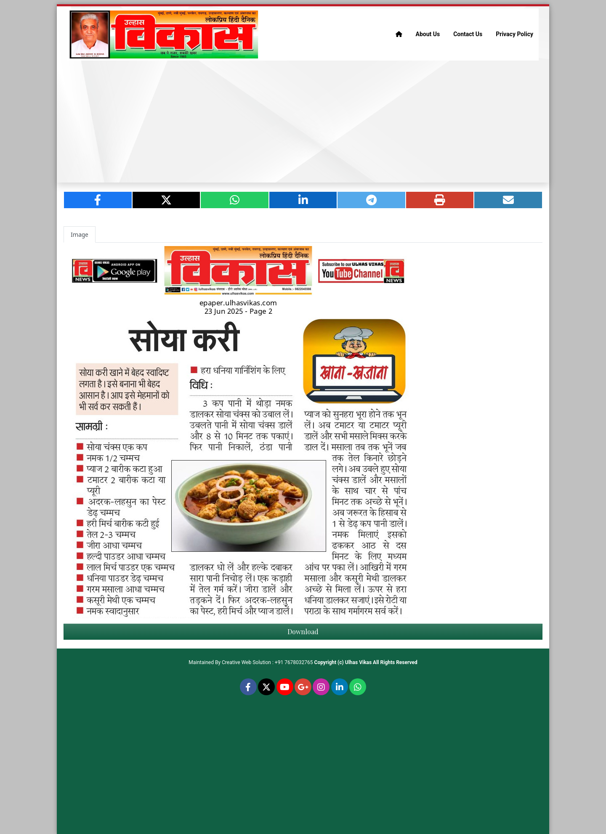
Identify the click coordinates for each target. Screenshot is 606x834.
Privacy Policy (514, 34)
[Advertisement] (303, 121)
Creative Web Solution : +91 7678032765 (267, 662)
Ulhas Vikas (358, 662)
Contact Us (467, 34)
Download (303, 631)
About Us (428, 34)
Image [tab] (79, 234)
